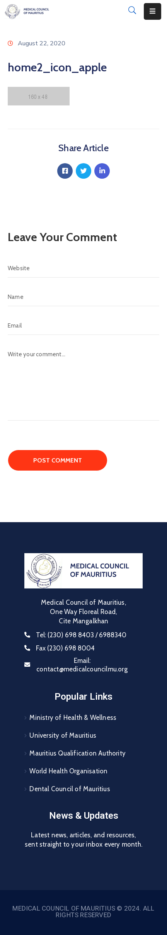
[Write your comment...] (83, 383)
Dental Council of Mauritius (69, 789)
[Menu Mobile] (152, 11)
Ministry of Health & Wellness (72, 717)
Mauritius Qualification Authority (77, 753)
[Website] (83, 268)
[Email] (83, 325)
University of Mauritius (62, 735)
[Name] (83, 297)
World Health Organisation (68, 771)
